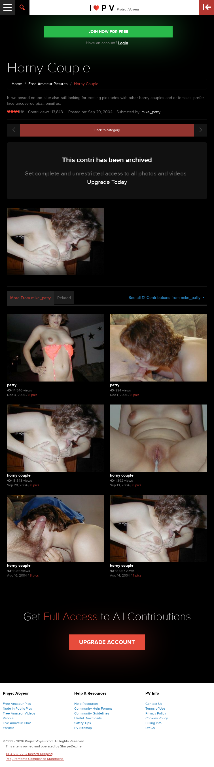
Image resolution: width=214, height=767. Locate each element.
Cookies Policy (156, 718)
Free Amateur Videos (19, 713)
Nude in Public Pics (17, 709)
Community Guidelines (91, 713)
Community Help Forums (93, 709)
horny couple (19, 565)
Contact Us (153, 704)
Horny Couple (19, 475)
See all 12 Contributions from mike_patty (166, 297)
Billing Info (153, 723)
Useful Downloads (88, 718)
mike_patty (150, 112)
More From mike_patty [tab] (30, 298)
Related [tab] (64, 298)
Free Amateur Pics (17, 704)
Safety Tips (82, 723)
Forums (8, 728)
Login (123, 43)
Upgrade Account (107, 642)
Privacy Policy (155, 713)
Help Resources (86, 704)
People (8, 718)
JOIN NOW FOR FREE (108, 31)
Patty (11, 385)
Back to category (107, 130)
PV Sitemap (83, 728)
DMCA (150, 728)
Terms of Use (155, 709)
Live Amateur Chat (17, 723)
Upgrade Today (107, 182)
